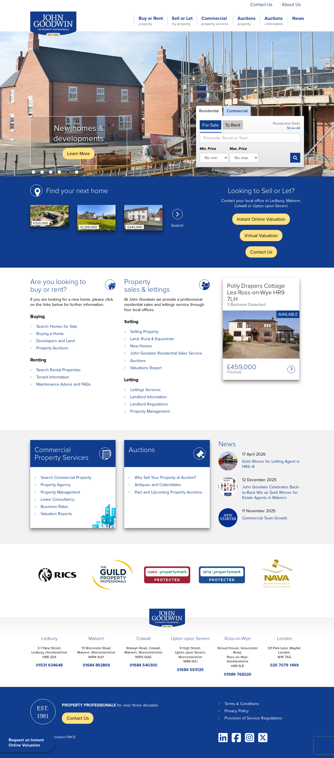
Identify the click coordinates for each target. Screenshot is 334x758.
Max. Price (238, 148)
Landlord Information (148, 396)
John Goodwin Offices (162, 627)
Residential (209, 111)
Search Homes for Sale (56, 326)
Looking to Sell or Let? (261, 190)
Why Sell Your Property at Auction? (165, 477)
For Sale (210, 125)
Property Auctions (52, 348)
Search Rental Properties (58, 369)
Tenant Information (52, 377)
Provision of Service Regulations (253, 718)
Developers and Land (55, 340)
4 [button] (60, 173)
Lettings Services (145, 389)
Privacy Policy (236, 710)
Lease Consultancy (57, 499)
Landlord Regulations (149, 404)
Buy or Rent (151, 21)
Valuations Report (146, 367)
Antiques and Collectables (158, 484)
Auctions (246, 21)
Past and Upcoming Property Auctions (168, 492)
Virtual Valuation (223, 4)
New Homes (141, 345)
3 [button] (52, 173)
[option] (167, 103)
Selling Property (144, 331)
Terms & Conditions (241, 703)
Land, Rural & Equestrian (152, 338)
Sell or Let (182, 21)
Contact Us (261, 4)
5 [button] (69, 173)
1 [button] (34, 173)
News (298, 19)
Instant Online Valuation (173, 4)
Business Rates (54, 506)
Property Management (150, 411)
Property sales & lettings (147, 285)
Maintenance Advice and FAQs (63, 384)
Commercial (215, 21)
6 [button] (78, 173)
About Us (291, 4)
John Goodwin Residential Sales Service (166, 353)
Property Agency (56, 484)
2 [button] (43, 173)
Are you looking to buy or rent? (58, 285)
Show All (293, 127)
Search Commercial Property (66, 477)
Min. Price (208, 148)
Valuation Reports (56, 513)
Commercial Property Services (61, 453)
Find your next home (77, 190)
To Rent (232, 125)
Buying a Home (50, 333)
